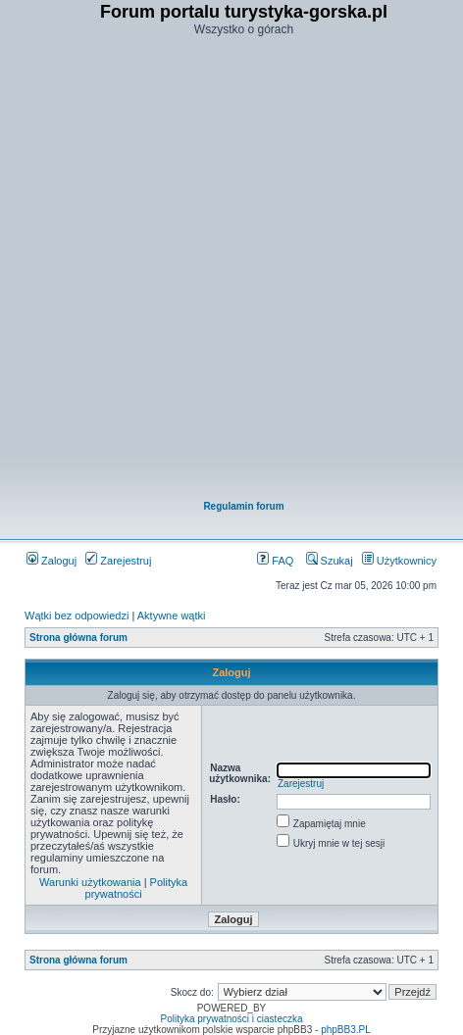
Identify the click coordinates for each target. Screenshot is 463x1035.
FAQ (275, 561)
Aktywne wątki (171, 615)
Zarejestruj (118, 561)
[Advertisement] (230, 270)
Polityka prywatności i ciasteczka (231, 1018)
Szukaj (329, 561)
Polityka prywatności (136, 888)
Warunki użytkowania (90, 882)
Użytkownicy (399, 561)
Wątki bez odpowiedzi (77, 615)
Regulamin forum (243, 506)
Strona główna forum (78, 637)
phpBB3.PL (346, 1029)
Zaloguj (51, 561)
